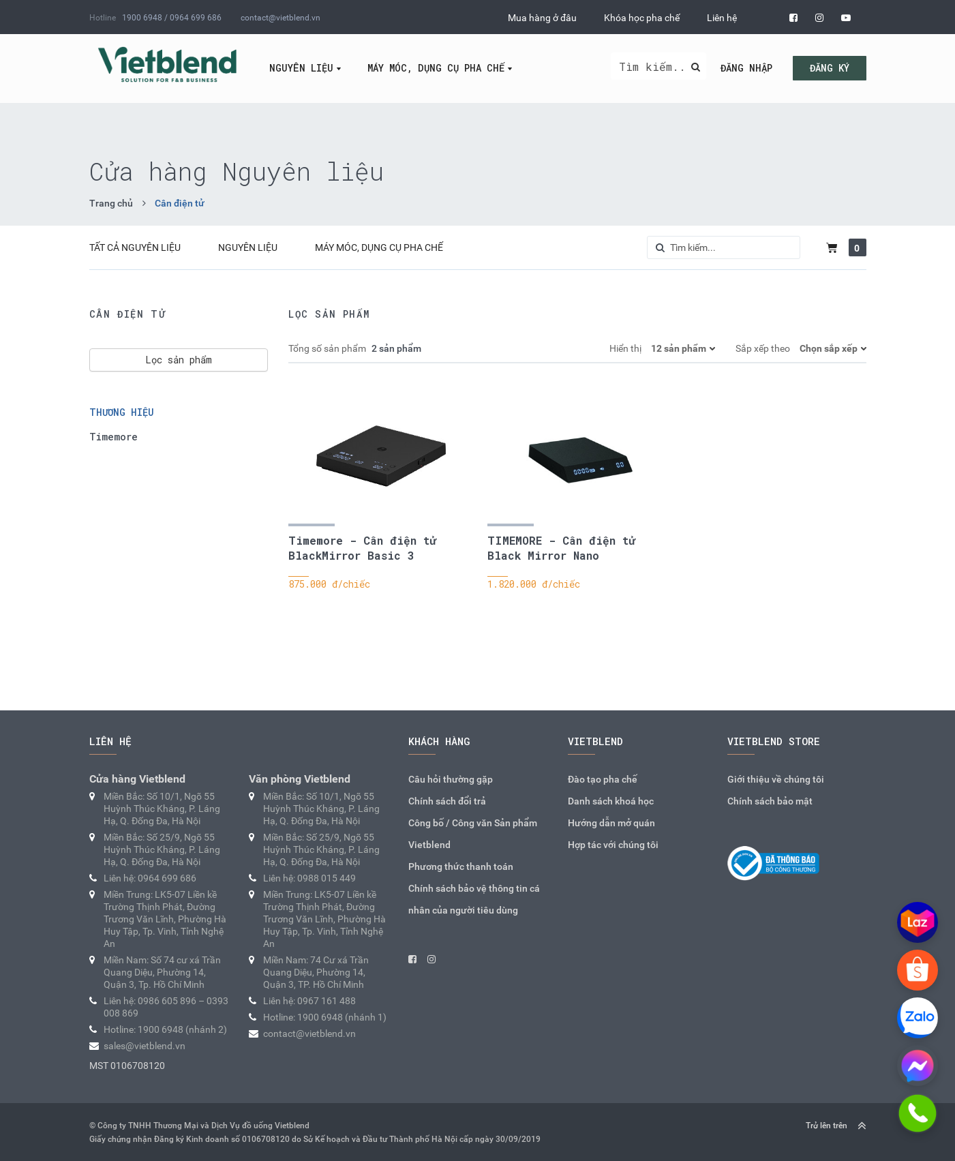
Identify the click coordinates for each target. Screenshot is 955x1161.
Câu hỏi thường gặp (450, 779)
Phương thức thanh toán (460, 866)
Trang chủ (111, 203)
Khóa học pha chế (642, 17)
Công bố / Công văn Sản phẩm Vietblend (472, 833)
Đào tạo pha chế (602, 779)
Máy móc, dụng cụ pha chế (435, 67)
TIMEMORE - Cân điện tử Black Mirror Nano (561, 547)
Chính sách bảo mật (770, 801)
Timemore (113, 436)
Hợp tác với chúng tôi (613, 844)
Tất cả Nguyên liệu (135, 247)
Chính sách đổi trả (447, 801)
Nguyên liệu (301, 67)
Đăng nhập (746, 67)
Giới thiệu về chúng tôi (775, 779)
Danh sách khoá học (611, 801)
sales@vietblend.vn (144, 1045)
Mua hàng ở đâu (542, 17)
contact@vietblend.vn (280, 17)
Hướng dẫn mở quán (611, 822)
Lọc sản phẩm (178, 359)
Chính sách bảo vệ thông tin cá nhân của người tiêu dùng (474, 899)
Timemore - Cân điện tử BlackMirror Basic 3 (362, 547)
